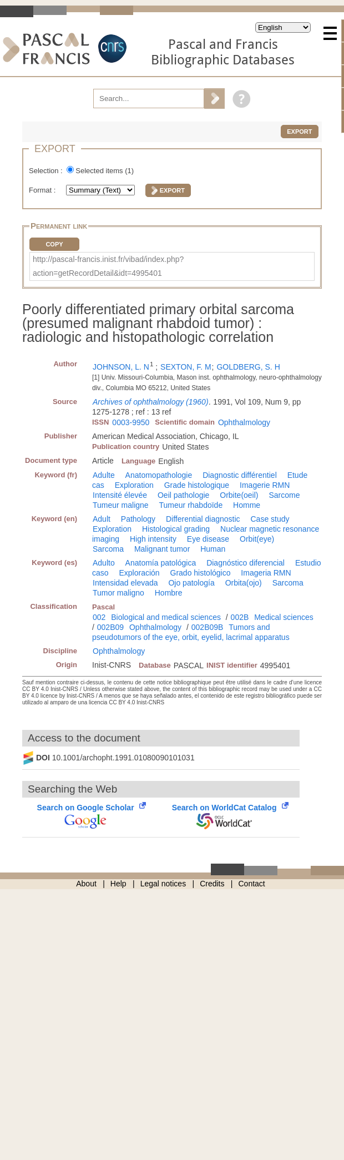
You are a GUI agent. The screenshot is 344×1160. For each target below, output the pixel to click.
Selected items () (104, 171)
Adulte (104, 475)
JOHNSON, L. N (121, 366)
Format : (43, 190)
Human (212, 548)
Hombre (169, 592)
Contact (252, 883)
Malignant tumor (162, 548)
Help (118, 883)
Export (299, 131)
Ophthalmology (244, 422)
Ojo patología (191, 582)
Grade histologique (197, 485)
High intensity (153, 538)
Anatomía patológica (160, 562)
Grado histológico (200, 572)
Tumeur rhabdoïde (191, 505)
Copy (54, 244)
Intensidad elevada (125, 582)
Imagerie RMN (265, 485)
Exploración (139, 572)
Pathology (138, 519)
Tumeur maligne (121, 505)
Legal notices (163, 883)
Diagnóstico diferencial (245, 562)
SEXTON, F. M (185, 366)
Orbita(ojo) (243, 582)
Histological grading (176, 528)
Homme (246, 505)
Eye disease (208, 538)
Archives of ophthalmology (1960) (151, 401)
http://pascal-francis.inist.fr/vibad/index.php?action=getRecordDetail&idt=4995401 (108, 266)
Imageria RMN (266, 572)
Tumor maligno (118, 592)
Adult (101, 519)
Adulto (104, 562)
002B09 (110, 627)
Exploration (134, 485)
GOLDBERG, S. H (248, 366)
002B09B (207, 627)
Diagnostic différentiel (240, 475)
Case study (269, 519)
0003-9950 (130, 422)
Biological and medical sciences (166, 617)
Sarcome (284, 495)
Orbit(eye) (257, 538)
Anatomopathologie (159, 475)
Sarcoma (108, 548)
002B (240, 617)
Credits (212, 883)
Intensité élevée (120, 495)
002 (99, 617)
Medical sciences (283, 617)
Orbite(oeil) (239, 495)
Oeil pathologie (183, 495)
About (86, 883)
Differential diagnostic (203, 519)
